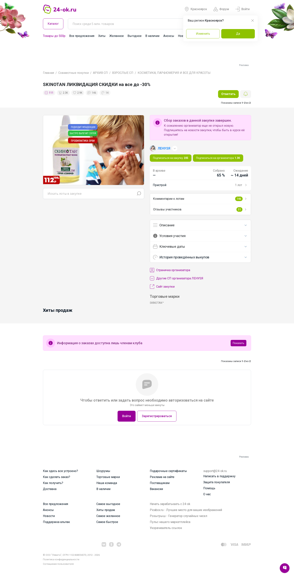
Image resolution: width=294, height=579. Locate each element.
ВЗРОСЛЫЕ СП (122, 73)
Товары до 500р (54, 36)
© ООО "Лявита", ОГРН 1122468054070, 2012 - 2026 (71, 555)
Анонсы (168, 36)
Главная (48, 73)
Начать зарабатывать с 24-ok (170, 504)
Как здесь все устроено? (60, 471)
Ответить (228, 94)
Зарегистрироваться (157, 416)
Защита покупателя (216, 482)
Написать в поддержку (219, 476)
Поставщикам (160, 483)
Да (238, 33)
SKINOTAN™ (157, 302)
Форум (221, 9)
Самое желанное (108, 516)
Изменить (203, 33)
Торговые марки (108, 477)
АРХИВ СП (100, 73)
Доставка (49, 489)
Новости (49, 516)
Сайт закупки (162, 286)
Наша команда (106, 483)
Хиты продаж (105, 510)
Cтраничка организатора (170, 270)
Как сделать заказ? (56, 477)
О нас (207, 494)
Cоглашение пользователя (58, 564)
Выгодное (135, 36)
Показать (238, 343)
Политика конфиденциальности (61, 559)
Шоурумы (103, 471)
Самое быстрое (107, 522)
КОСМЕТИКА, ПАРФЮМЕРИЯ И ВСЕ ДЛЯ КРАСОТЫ (174, 73)
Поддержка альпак (56, 522)
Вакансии (156, 489)
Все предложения (81, 36)
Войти (242, 9)
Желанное (116, 36)
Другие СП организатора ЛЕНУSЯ (176, 278)
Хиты (102, 36)
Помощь (209, 488)
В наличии (152, 36)
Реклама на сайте (162, 477)
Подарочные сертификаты (168, 471)
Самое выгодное (108, 504)
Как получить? (53, 483)
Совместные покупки (73, 73)
